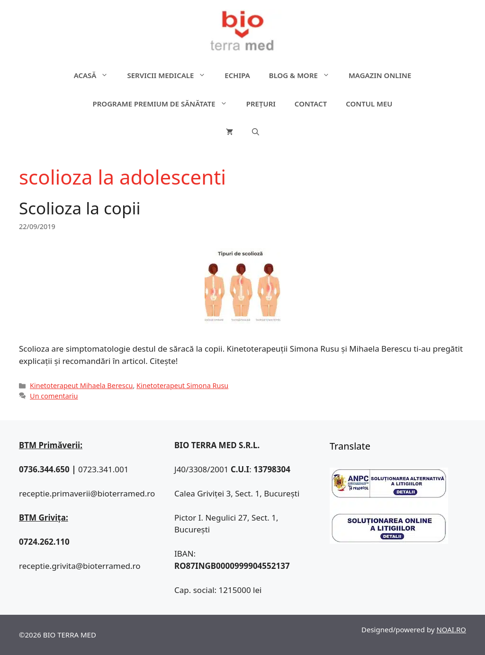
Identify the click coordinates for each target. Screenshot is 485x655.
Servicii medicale (171, 75)
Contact (311, 103)
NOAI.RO (451, 629)
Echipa (237, 75)
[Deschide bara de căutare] (255, 132)
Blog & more (304, 75)
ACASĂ (96, 75)
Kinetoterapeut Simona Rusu (182, 385)
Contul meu (369, 103)
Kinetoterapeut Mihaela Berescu (81, 385)
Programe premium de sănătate (164, 103)
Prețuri (261, 103)
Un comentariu (54, 395)
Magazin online (380, 75)
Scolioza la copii (80, 208)
